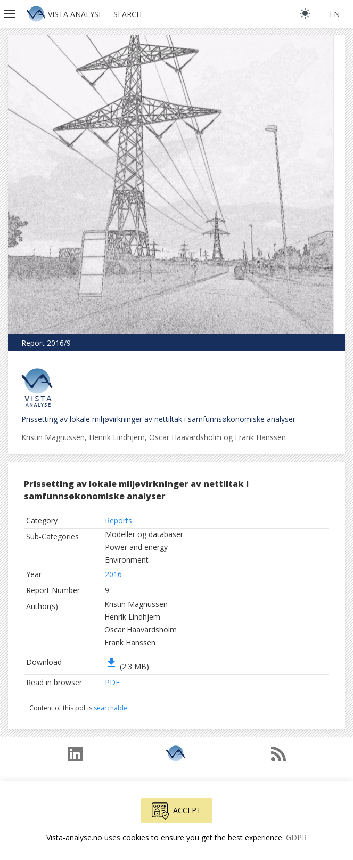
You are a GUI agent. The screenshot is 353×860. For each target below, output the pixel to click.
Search (127, 14)
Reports (118, 520)
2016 (113, 574)
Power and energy (136, 547)
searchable (110, 707)
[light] (305, 13)
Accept (176, 811)
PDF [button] (112, 682)
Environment (127, 560)
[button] (10, 14)
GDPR (296, 837)
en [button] (335, 14)
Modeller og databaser (144, 534)
